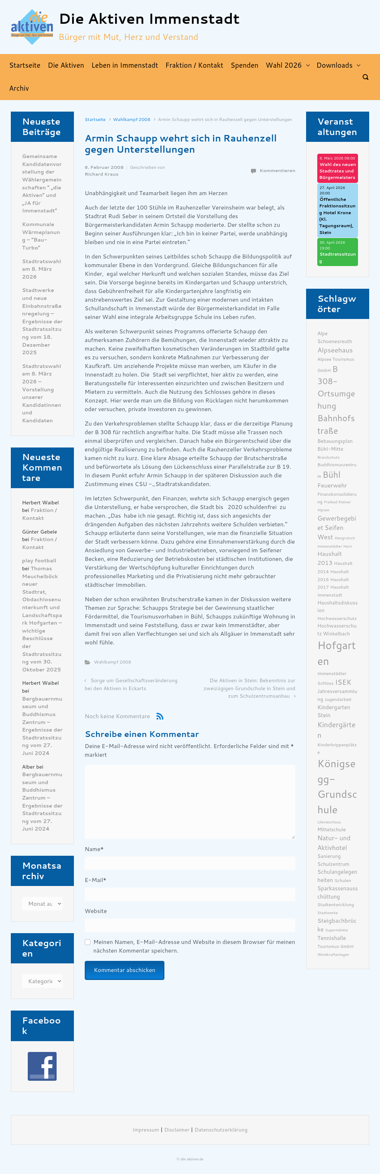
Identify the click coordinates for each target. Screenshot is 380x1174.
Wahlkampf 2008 (131, 119)
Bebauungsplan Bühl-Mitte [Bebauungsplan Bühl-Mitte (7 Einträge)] (335, 445)
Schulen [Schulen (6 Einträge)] (343, 880)
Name (94, 849)
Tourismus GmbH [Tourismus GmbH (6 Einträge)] (335, 946)
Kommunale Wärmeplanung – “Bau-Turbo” (41, 236)
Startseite (95, 119)
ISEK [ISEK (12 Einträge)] (343, 682)
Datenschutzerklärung (221, 1130)
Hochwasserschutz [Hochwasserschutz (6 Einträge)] (337, 618)
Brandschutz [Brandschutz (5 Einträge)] (328, 457)
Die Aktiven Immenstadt (149, 18)
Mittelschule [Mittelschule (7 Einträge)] (331, 829)
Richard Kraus (102, 174)
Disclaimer (176, 1130)
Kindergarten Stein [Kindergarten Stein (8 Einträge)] (333, 711)
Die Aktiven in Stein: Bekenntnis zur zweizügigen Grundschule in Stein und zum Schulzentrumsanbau (250, 688)
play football (39, 561)
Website (96, 911)
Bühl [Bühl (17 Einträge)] (332, 475)
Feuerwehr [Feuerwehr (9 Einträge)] (332, 485)
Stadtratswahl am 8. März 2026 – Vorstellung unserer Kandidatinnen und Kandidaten (41, 393)
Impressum (146, 1130)
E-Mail (95, 880)
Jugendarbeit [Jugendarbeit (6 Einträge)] (338, 699)
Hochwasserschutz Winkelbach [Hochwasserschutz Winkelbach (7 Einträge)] (337, 630)
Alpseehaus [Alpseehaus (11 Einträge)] (335, 350)
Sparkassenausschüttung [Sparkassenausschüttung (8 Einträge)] (337, 892)
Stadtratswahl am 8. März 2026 (41, 269)
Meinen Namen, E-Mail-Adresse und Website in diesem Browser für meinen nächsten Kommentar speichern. (194, 946)
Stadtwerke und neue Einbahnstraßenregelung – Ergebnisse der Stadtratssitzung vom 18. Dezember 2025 (42, 321)
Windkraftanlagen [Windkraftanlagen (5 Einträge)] (333, 954)
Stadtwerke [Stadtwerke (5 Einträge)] (327, 912)
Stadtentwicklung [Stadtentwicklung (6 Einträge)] (335, 904)
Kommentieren (277, 170)
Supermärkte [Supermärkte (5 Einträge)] (336, 930)
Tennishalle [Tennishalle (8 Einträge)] (331, 938)
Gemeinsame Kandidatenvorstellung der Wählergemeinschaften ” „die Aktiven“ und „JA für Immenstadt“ (42, 183)
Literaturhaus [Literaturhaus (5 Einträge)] (329, 822)
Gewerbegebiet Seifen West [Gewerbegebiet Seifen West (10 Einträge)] (336, 528)
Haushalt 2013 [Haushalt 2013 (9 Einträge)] (329, 558)
